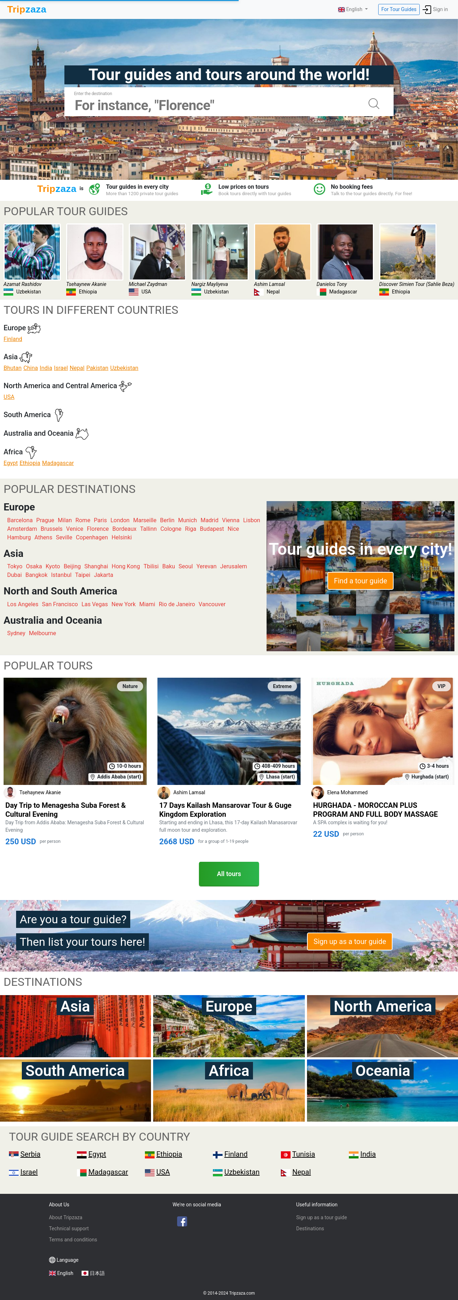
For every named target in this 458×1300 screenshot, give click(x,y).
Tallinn (148, 528)
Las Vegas (95, 604)
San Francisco (60, 604)
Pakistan (97, 368)
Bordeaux (124, 528)
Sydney (16, 633)
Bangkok (36, 575)
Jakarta (103, 575)
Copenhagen (92, 537)
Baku (168, 566)
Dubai (14, 575)
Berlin (167, 520)
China (30, 368)
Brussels (51, 528)
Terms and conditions (73, 1239)
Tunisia (303, 1154)
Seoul (186, 566)
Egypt (11, 463)
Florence (98, 528)
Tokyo (15, 566)
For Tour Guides (398, 9)
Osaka (34, 566)
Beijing (72, 566)
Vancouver (212, 604)
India (46, 368)
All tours (229, 874)
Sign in (435, 9)
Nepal (77, 368)
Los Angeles (22, 604)
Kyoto (52, 566)
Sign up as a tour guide (349, 941)
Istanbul (61, 575)
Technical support (69, 1228)
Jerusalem (233, 566)
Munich (187, 520)
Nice (233, 528)
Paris (100, 520)
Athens (43, 537)
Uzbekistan (124, 368)
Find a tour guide (360, 581)
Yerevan (206, 566)
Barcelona (20, 520)
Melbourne (42, 633)
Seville (64, 537)
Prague (45, 520)
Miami (147, 604)
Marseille (144, 520)
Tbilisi (151, 566)
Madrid (209, 520)
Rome (83, 520)
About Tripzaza (65, 1217)
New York (124, 604)
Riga (190, 528)
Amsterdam (22, 528)
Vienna (230, 520)
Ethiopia (30, 463)
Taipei (83, 575)
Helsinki (122, 537)
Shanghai (96, 566)
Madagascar (58, 463)
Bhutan (12, 368)
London (120, 520)
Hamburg (19, 537)
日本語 (97, 1273)
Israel (61, 368)
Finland (13, 339)
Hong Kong (126, 566)
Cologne (170, 528)
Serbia (30, 1154)
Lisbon (251, 520)
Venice (74, 528)
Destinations (310, 1228)
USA (9, 397)
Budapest (212, 528)
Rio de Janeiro (177, 604)
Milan (65, 520)
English (65, 1273)
